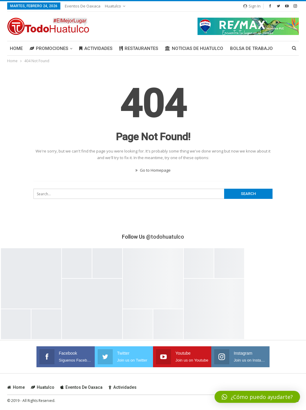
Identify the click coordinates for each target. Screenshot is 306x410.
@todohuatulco (165, 237)
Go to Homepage (153, 170)
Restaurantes (138, 48)
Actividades (95, 48)
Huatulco (113, 6)
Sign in (252, 6)
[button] (257, 397)
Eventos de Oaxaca (82, 6)
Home (16, 48)
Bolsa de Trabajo (251, 48)
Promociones (49, 48)
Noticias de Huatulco (194, 48)
